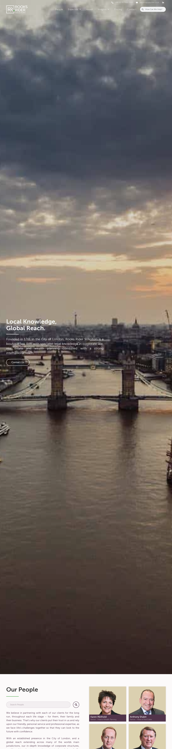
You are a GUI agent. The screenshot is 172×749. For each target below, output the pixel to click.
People (59, 9)
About (89, 9)
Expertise (74, 9)
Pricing (118, 9)
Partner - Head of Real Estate (141, 719)
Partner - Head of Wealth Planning (103, 719)
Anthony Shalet (138, 717)
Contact (131, 9)
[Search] (76, 705)
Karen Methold (98, 717)
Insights (103, 9)
